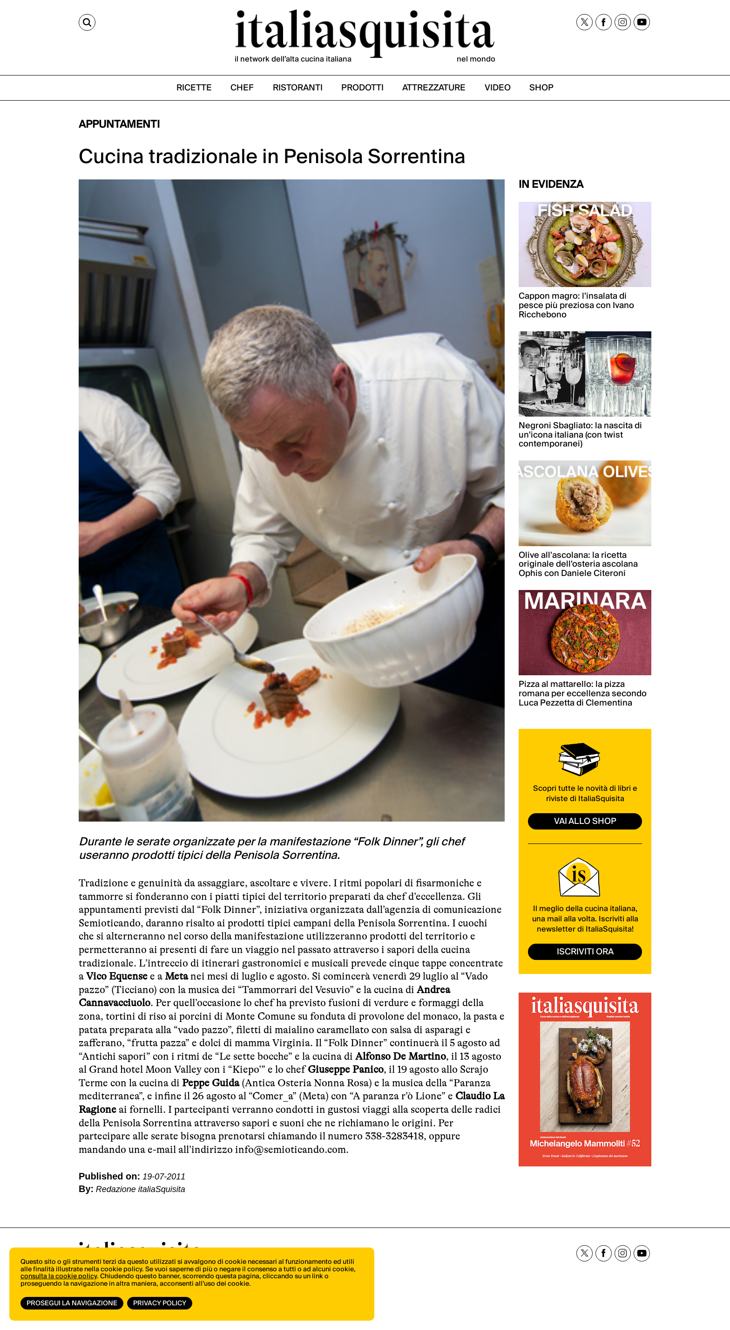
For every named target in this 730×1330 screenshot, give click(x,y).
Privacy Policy (159, 1303)
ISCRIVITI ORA (585, 952)
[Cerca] (87, 22)
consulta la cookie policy (58, 1276)
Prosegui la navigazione (72, 1303)
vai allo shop (585, 821)
